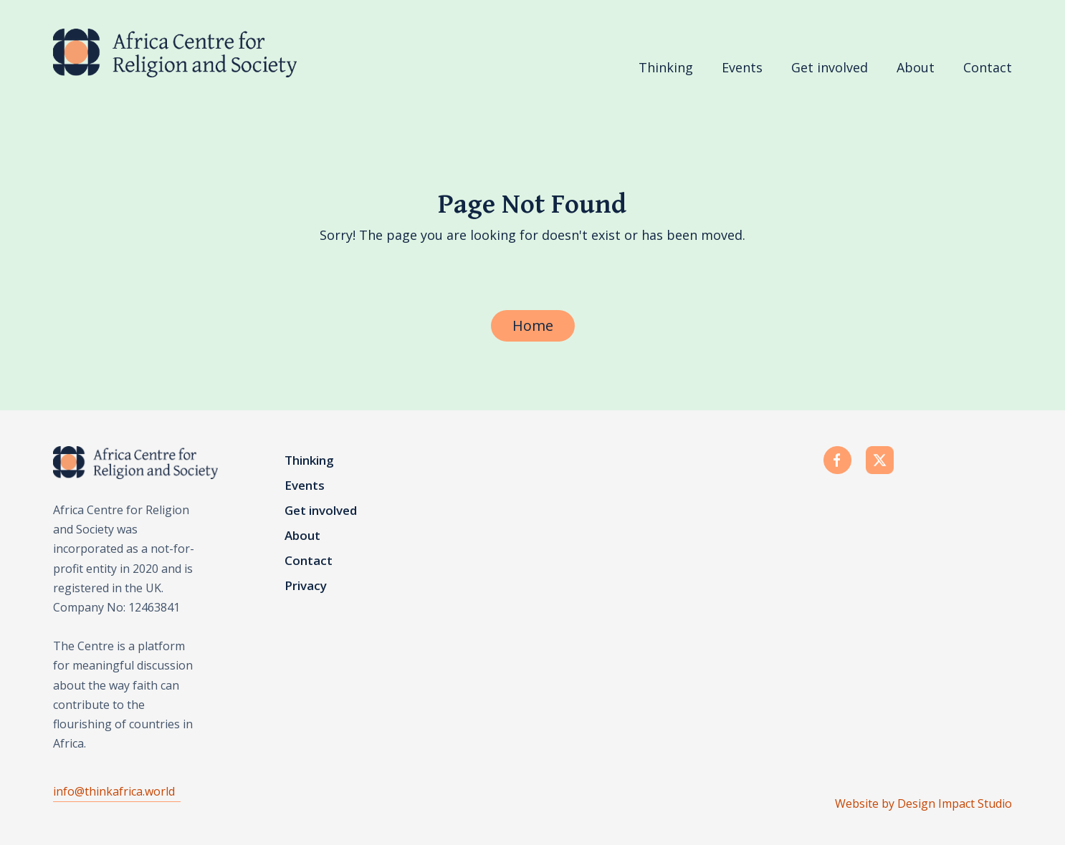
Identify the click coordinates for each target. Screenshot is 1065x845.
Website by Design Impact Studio (923, 803)
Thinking (666, 68)
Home (532, 325)
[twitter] (883, 462)
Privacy (306, 586)
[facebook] (841, 462)
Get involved (829, 68)
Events (742, 68)
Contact (987, 68)
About (916, 68)
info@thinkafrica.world (114, 791)
